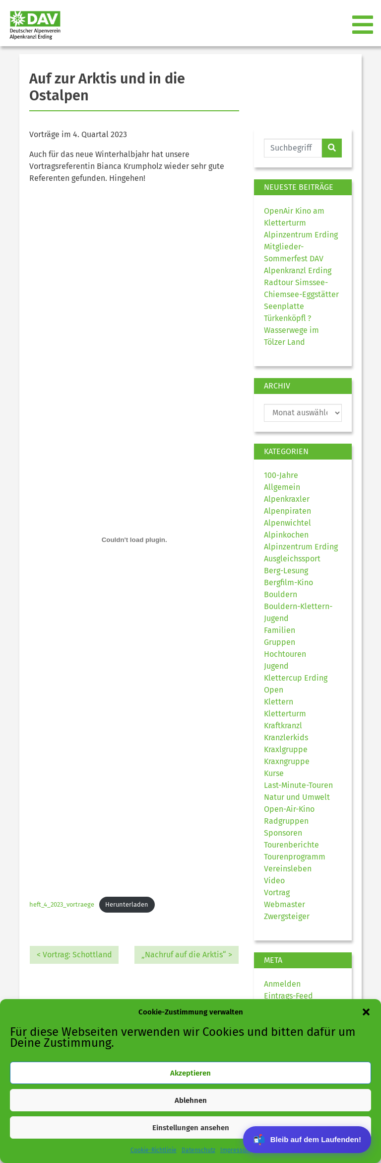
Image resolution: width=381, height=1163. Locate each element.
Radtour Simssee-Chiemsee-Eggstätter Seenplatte (301, 294)
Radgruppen (286, 821)
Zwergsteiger (287, 916)
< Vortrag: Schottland (74, 954)
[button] (366, 1012)
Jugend (276, 666)
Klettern (278, 701)
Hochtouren (285, 654)
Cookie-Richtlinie (153, 1150)
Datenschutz (198, 1150)
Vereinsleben (288, 868)
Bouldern (280, 594)
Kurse (274, 773)
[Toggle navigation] (363, 25)
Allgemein (282, 487)
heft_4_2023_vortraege (61, 904)
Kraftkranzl (283, 725)
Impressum (235, 1150)
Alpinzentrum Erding (301, 546)
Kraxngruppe (287, 761)
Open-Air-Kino (289, 809)
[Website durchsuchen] (293, 148)
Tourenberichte (291, 845)
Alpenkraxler (287, 499)
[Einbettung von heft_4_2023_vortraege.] (134, 540)
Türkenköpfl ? (287, 318)
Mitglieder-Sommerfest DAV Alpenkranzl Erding (297, 258)
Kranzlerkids (286, 737)
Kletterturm (285, 713)
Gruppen (279, 642)
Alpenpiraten (287, 511)
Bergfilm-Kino (288, 582)
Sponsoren (283, 833)
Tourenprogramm (294, 856)
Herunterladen (126, 904)
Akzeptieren (190, 1073)
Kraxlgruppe (286, 749)
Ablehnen (191, 1100)
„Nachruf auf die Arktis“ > (186, 954)
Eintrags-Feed (288, 996)
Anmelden (282, 984)
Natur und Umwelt (297, 797)
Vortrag (277, 892)
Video (274, 880)
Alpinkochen (286, 535)
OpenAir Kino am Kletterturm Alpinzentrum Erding (301, 222)
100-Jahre (281, 475)
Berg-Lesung (286, 570)
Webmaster (284, 904)
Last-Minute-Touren (298, 785)
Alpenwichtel (287, 523)
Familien (279, 630)
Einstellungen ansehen (190, 1127)
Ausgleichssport (292, 558)
